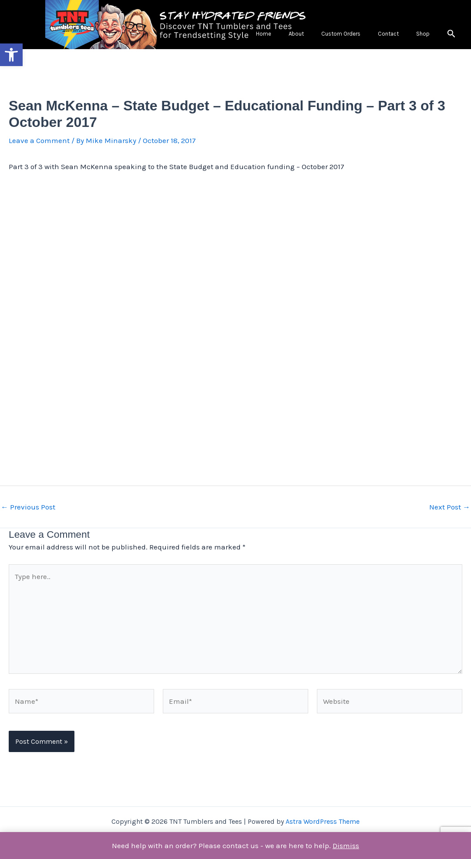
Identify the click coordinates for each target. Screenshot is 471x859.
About (348, 35)
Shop (430, 35)
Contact (410, 35)
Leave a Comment (39, 143)
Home (330, 35)
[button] (11, 54)
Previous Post (28, 509)
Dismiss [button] (346, 845)
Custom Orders (377, 35)
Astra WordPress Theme (323, 821)
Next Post (449, 509)
